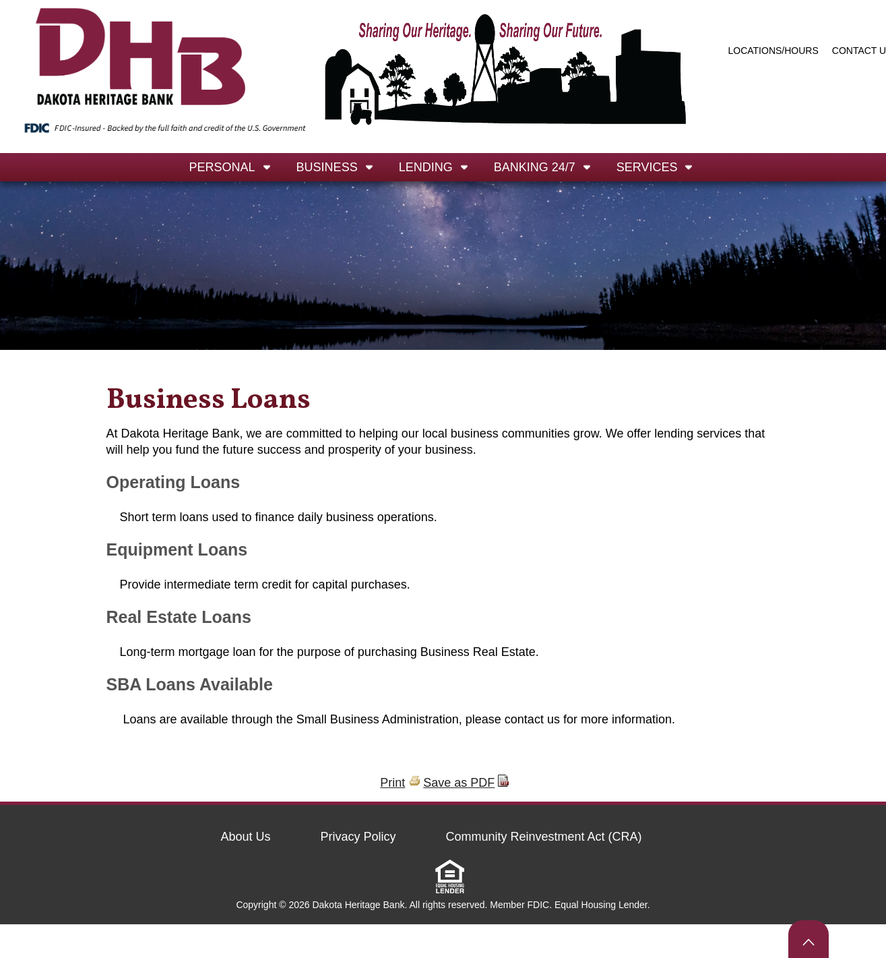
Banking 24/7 (534, 167)
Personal (222, 167)
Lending (426, 167)
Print (392, 782)
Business (327, 167)
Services (647, 167)
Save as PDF (459, 782)
